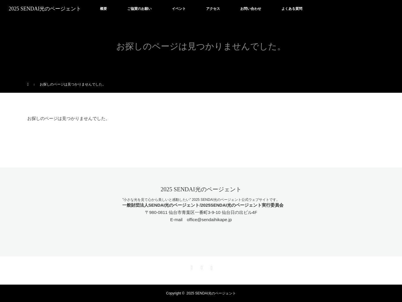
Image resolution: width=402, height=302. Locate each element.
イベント (179, 9)
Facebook (201, 266)
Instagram (211, 266)
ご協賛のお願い (139, 9)
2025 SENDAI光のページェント (45, 9)
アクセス (213, 9)
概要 (103, 9)
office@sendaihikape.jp (209, 219)
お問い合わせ (250, 9)
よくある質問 (291, 9)
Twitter (191, 266)
